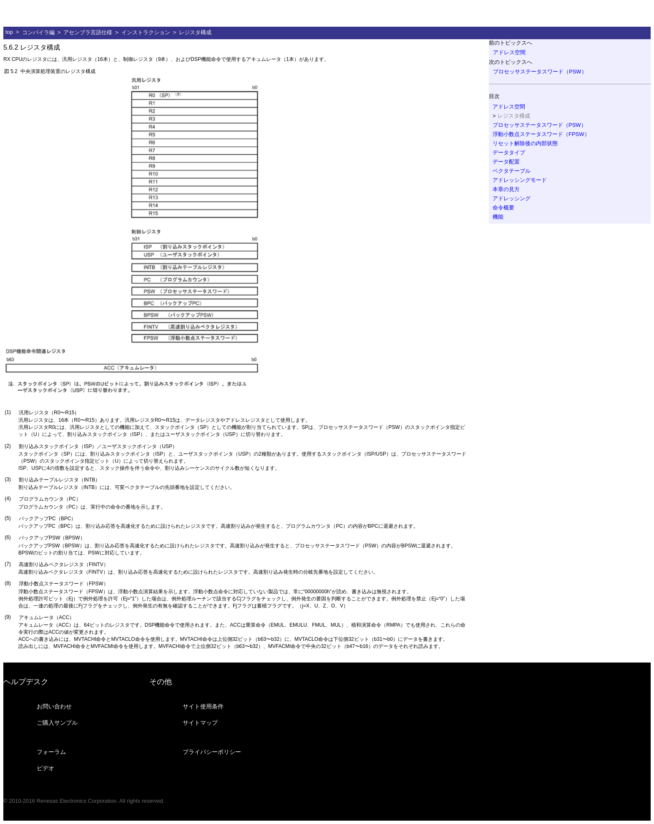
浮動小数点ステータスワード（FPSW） (541, 134)
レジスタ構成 (195, 32)
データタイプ (509, 152)
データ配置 (506, 162)
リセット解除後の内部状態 (525, 143)
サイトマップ (200, 722)
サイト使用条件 (203, 706)
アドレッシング (512, 198)
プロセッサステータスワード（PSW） (540, 71)
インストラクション (145, 32)
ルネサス (43, 13)
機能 (498, 217)
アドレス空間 (509, 52)
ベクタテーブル (512, 171)
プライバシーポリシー (212, 751)
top (9, 32)
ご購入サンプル (57, 722)
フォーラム (51, 751)
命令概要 (503, 207)
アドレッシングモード (520, 180)
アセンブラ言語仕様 (87, 32)
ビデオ (45, 768)
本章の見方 (506, 189)
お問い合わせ (54, 706)
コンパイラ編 (38, 32)
